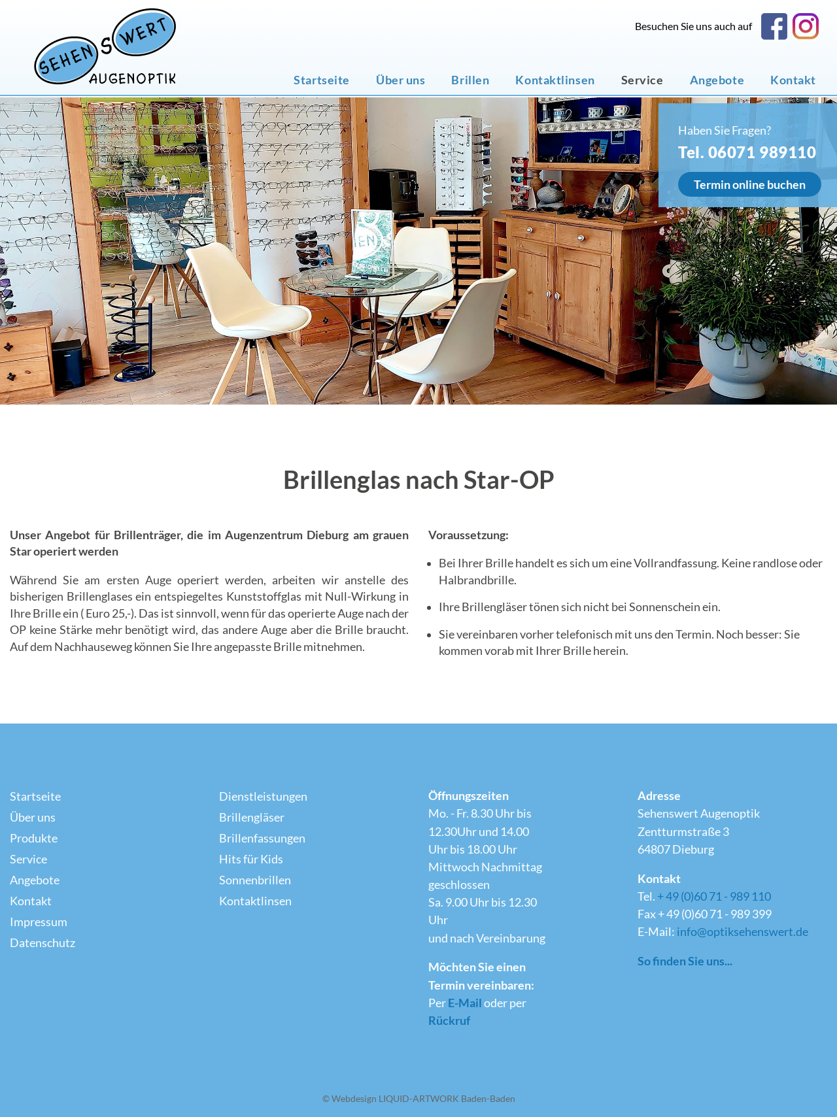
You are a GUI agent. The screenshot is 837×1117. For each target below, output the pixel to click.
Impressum (38, 922)
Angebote (717, 80)
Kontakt (793, 80)
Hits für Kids (251, 859)
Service (642, 80)
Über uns (400, 80)
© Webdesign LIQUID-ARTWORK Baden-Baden (418, 1098)
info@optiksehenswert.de (742, 932)
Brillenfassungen (262, 838)
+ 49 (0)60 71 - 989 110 (714, 896)
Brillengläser (251, 817)
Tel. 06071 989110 (747, 151)
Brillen (470, 80)
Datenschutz (42, 943)
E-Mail (465, 1003)
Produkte (34, 838)
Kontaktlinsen (554, 80)
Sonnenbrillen (255, 880)
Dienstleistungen (263, 796)
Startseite (322, 80)
